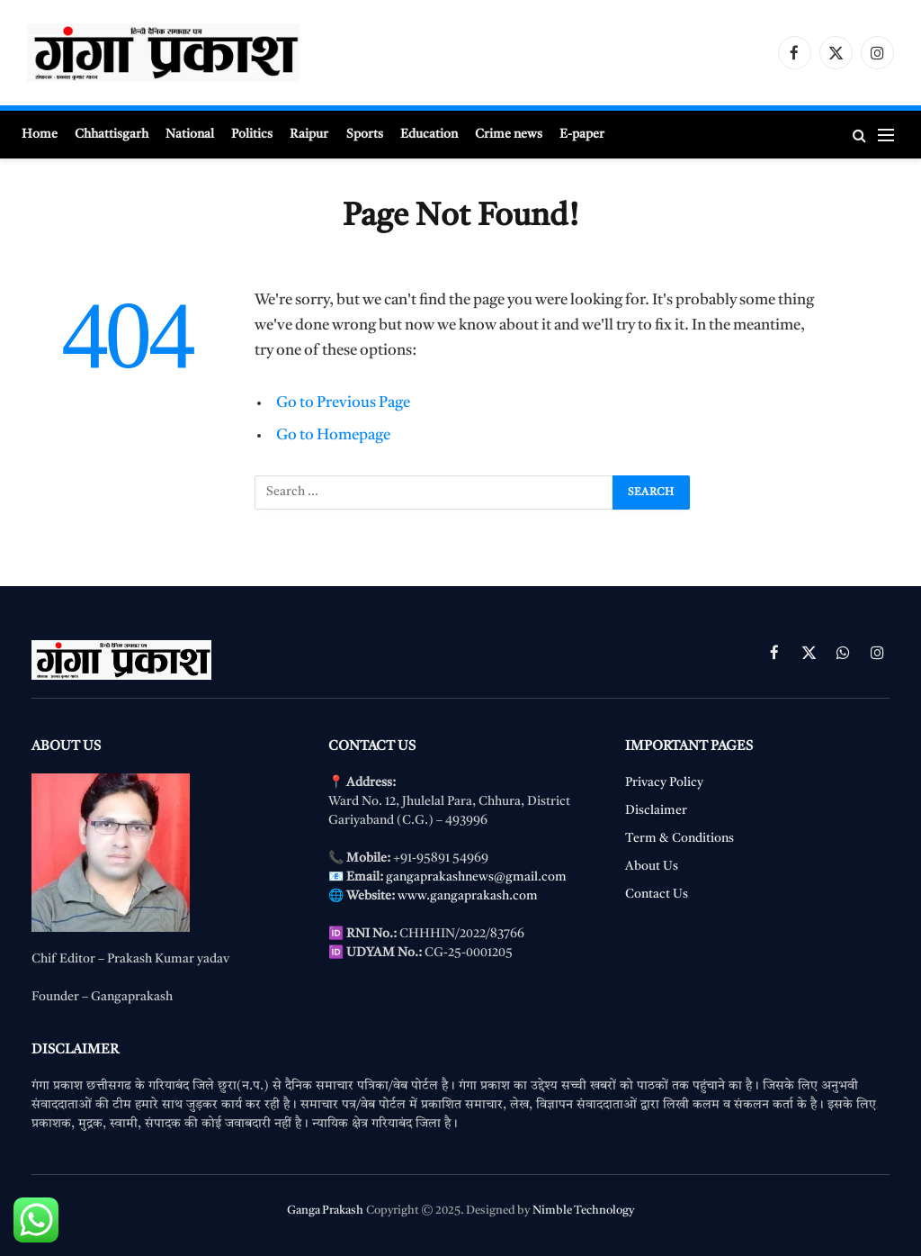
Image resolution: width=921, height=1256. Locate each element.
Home (40, 134)
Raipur (309, 134)
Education (429, 134)
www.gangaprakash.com (468, 896)
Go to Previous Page (343, 403)
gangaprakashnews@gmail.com (476, 877)
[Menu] (886, 134)
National (189, 134)
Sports (364, 134)
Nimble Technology (583, 1210)
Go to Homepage (333, 435)
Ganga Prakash (325, 1210)
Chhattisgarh (111, 134)
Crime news (508, 134)
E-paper (581, 134)
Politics (252, 134)
